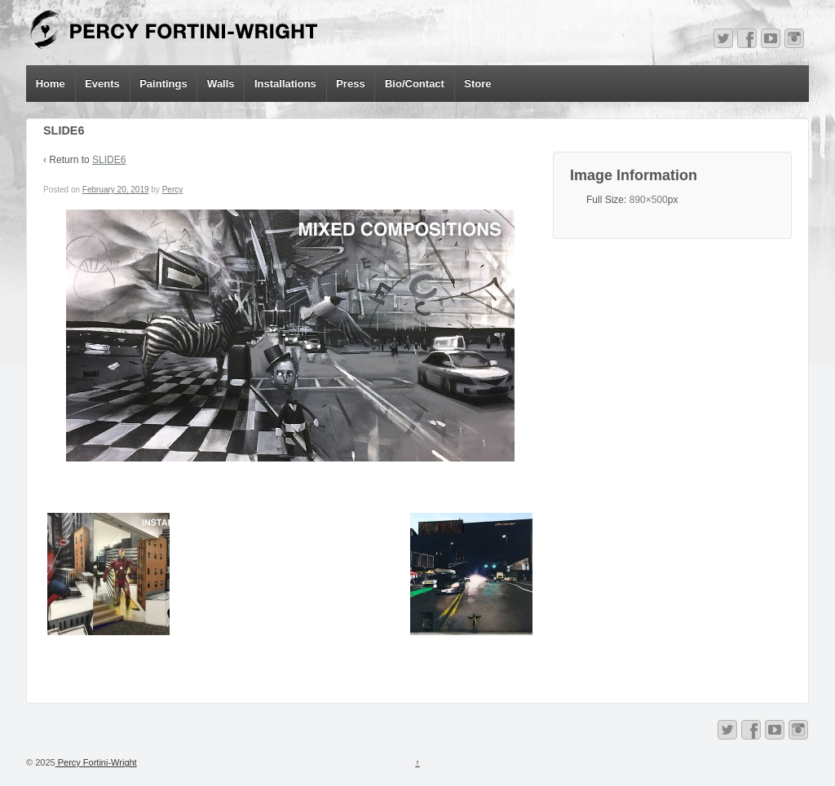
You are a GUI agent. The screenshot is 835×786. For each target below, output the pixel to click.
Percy (172, 189)
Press (350, 83)
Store (477, 83)
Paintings (163, 83)
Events (102, 83)
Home (50, 83)
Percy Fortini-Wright (96, 762)
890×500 (649, 199)
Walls (220, 83)
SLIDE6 (109, 160)
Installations (285, 83)
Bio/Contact (414, 83)
